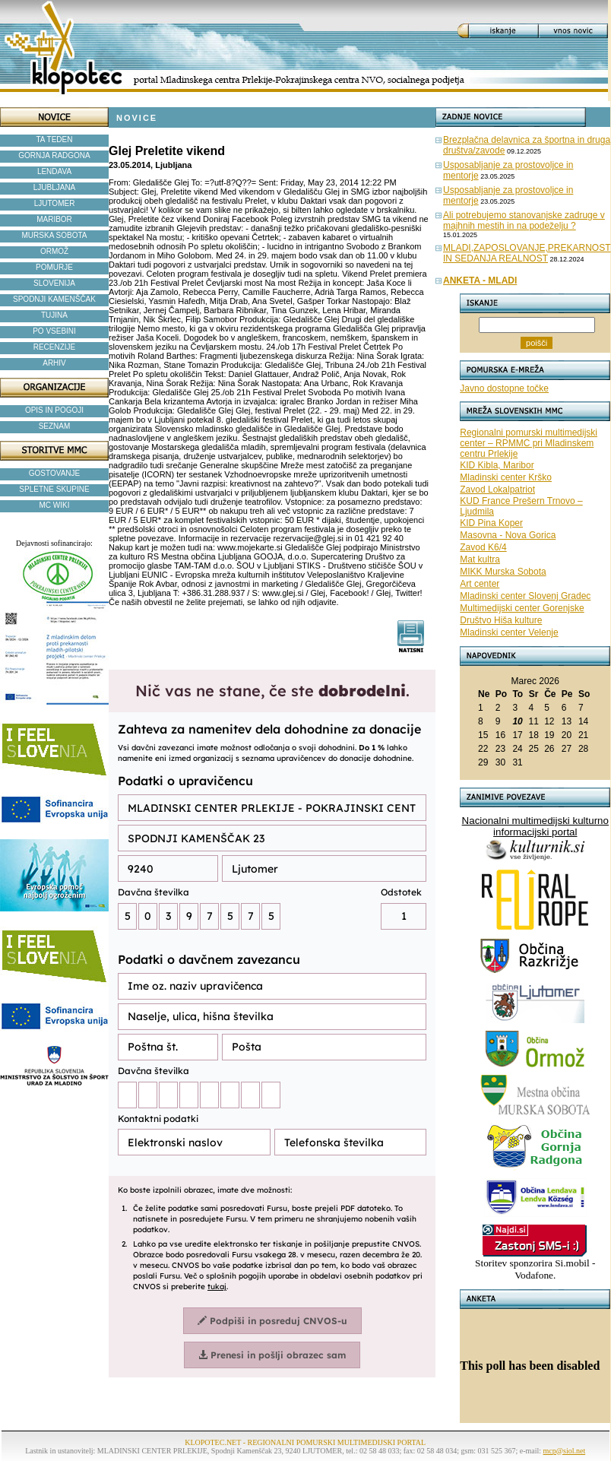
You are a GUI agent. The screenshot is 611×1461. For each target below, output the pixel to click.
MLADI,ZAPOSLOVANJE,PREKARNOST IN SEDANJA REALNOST (527, 253)
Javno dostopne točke (504, 388)
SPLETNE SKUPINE (54, 489)
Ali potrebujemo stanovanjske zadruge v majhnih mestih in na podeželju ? (524, 220)
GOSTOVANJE (54, 473)
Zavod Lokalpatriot (497, 489)
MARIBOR (54, 219)
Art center (479, 583)
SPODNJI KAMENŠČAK (54, 299)
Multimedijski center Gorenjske (522, 608)
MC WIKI (55, 505)
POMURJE (54, 267)
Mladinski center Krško (506, 477)
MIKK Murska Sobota (503, 571)
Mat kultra (480, 559)
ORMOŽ (54, 251)
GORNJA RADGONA (54, 155)
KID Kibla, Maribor (496, 465)
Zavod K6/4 (483, 547)
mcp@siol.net (564, 1451)
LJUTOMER (54, 203)
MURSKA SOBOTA (54, 235)
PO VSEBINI (54, 331)
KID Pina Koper (491, 523)
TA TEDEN (54, 139)
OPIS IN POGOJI (54, 410)
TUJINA (54, 315)
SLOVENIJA (54, 283)
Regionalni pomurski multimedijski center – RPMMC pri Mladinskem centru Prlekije (528, 443)
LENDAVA (54, 171)
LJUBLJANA (54, 187)
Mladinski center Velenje (509, 632)
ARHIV (54, 363)
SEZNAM (55, 426)
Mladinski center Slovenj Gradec (525, 596)
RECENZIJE (54, 347)
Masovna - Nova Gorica (508, 535)
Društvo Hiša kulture (501, 620)
